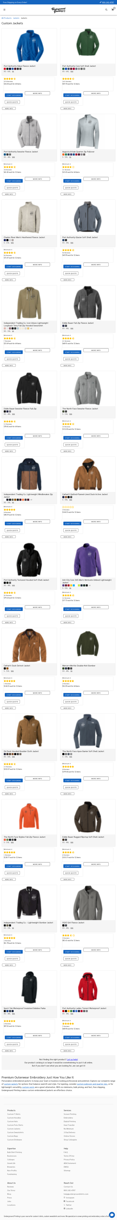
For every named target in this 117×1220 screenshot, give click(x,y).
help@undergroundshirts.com (76, 1194)
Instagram (70, 1197)
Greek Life (11, 1163)
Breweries (11, 1167)
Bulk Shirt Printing (14, 1152)
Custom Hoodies (14, 1117)
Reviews (10, 1186)
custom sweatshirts (50, 1216)
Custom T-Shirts (13, 1114)
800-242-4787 (108, 2)
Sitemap (67, 1170)
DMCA (66, 1167)
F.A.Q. (66, 1152)
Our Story (11, 1190)
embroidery (96, 1216)
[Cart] (112, 10)
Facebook (70, 1201)
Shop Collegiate (70, 1139)
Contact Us (68, 1186)
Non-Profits (12, 1170)
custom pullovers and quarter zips (92, 1084)
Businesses (11, 1156)
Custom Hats (12, 1121)
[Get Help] (112, 1215)
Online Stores (69, 1136)
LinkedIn (69, 1208)
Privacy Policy (69, 1159)
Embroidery (68, 1117)
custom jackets (11, 1084)
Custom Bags (12, 1136)
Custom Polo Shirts (15, 1125)
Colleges (11, 1159)
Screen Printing (70, 1114)
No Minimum (69, 1128)
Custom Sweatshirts (15, 1132)
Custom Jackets (13, 1128)
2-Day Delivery (69, 1132)
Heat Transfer (69, 1125)
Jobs (9, 1201)
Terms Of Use (69, 1156)
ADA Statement (70, 1163)
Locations (11, 1205)
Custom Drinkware (14, 1139)
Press (9, 1197)
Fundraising (12, 1174)
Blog (9, 1194)
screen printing (82, 1216)
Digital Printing (70, 1121)
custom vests (28, 1087)
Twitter (69, 1205)
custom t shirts (38, 1216)
